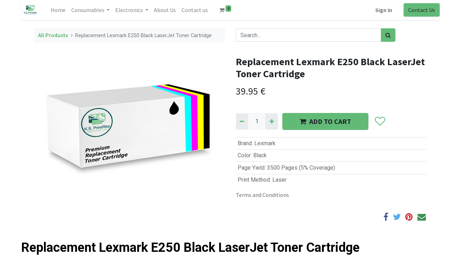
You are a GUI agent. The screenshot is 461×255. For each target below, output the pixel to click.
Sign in (383, 9)
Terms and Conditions (262, 194)
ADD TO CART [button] (325, 121)
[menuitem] (58, 10)
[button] (379, 121)
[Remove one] (242, 121)
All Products (53, 36)
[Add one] (271, 121)
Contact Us (421, 9)
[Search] (388, 35)
